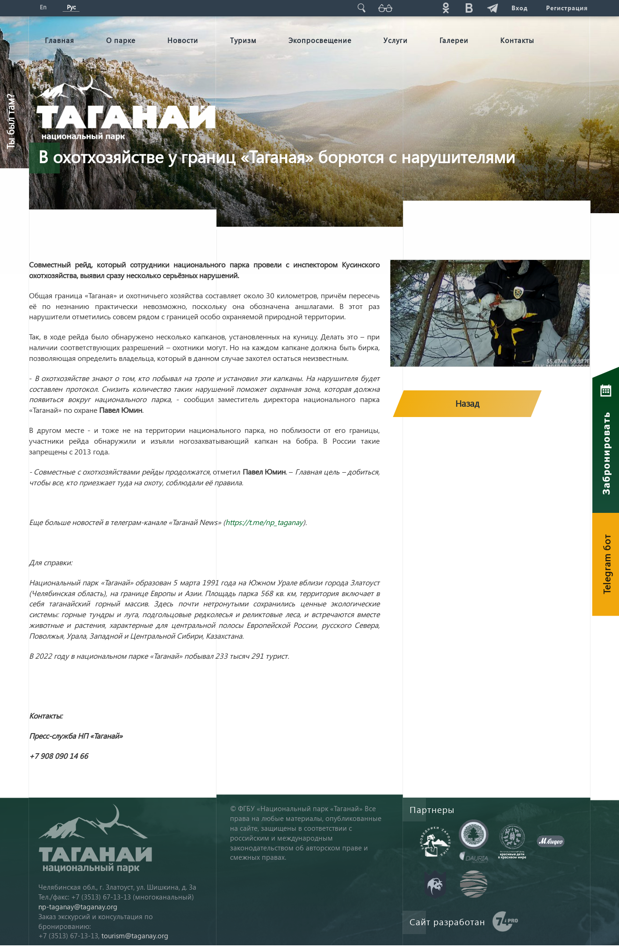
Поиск (361, 7)
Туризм (243, 40)
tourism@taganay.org (134, 935)
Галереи (453, 40)
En (43, 7)
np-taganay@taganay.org (77, 906)
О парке (121, 40)
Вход (519, 8)
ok (445, 7)
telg (492, 7)
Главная (59, 40)
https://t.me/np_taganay (264, 522)
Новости (182, 40)
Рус (71, 7)
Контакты (517, 40)
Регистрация (567, 8)
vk (469, 7)
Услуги (395, 40)
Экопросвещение (320, 40)
